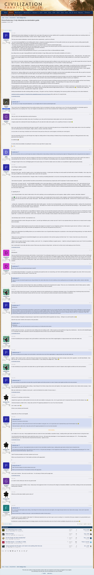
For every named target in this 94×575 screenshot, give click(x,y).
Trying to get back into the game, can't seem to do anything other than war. (24, 546)
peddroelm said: (15, 101)
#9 (91, 302)
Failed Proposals (17, 539)
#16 (91, 442)
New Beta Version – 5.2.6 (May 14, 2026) (16, 541)
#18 (91, 478)
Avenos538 (7, 531)
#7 (91, 263)
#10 (91, 336)
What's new (18, 12)
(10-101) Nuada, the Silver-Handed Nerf (15, 537)
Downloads (27, 12)
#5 (91, 164)
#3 (91, 114)
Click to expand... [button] (51, 429)
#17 (91, 462)
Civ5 (49, 12)
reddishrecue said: (15, 352)
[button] (22, 12)
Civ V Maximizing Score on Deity (14, 529)
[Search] (87, 12)
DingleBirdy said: (15, 305)
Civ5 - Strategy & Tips (19, 531)
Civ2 (62, 12)
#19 (91, 491)
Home (5, 12)
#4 (91, 149)
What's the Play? (10, 533)
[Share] (89, 33)
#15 (91, 416)
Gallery (35, 12)
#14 (91, 395)
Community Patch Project (18, 543)
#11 (91, 349)
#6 (91, 250)
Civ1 (66, 12)
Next (10, 30)
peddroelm (5, 22)
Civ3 (58, 12)
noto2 (7, 547)
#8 (91, 289)
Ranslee (7, 539)
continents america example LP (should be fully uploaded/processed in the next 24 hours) (30, 94)
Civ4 (54, 12)
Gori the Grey (8, 535)
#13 (91, 377)
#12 (91, 364)
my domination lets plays (15, 96)
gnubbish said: (15, 151)
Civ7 (41, 12)
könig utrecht (87, 530)
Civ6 (45, 12)
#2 (91, 99)
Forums (11, 12)
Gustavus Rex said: (16, 419)
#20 (91, 505)
